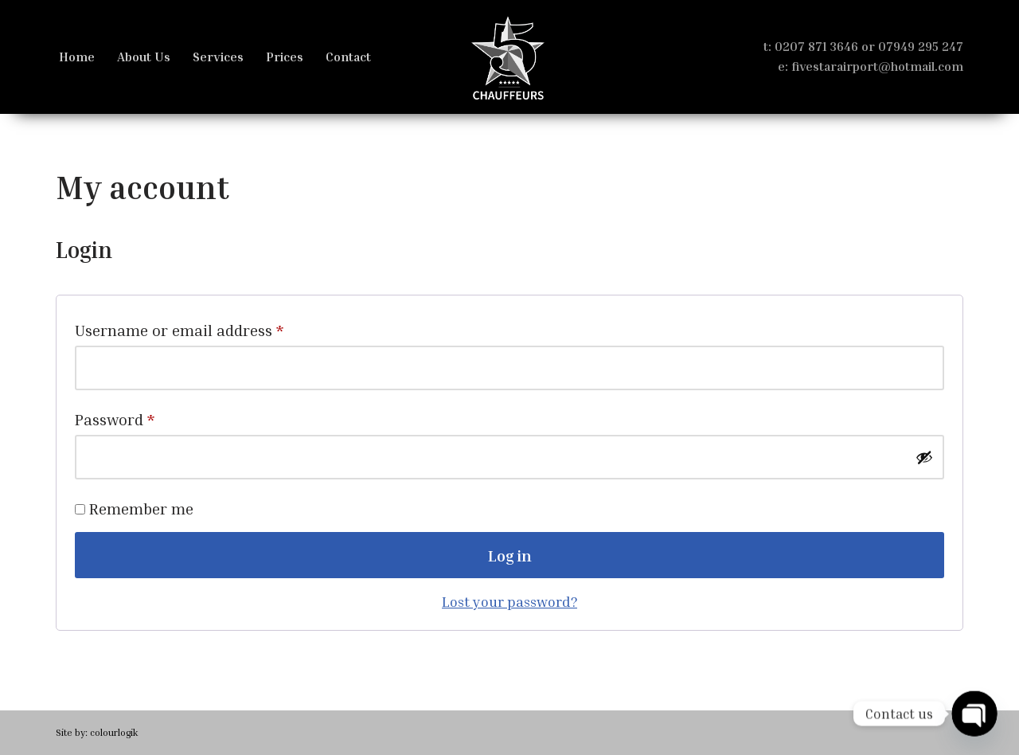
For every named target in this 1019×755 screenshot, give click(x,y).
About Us (143, 57)
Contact (348, 57)
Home (77, 57)
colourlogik (114, 732)
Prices (284, 57)
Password (114, 415)
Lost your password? (509, 601)
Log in (510, 555)
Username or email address (179, 326)
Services (218, 57)
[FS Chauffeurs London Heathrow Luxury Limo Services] (509, 57)
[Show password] (924, 457)
